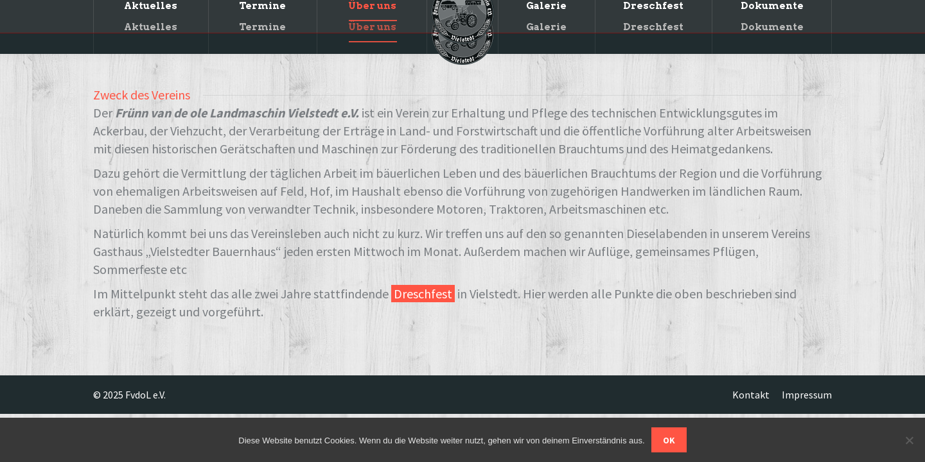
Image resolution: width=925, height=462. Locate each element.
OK (669, 440)
